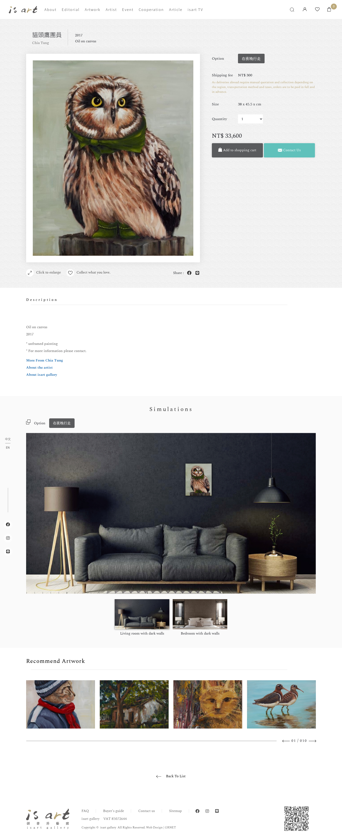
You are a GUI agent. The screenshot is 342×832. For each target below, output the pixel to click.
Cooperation (151, 9)
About (50, 9)
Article (175, 9)
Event (127, 9)
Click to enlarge (43, 273)
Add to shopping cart (237, 150)
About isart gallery (41, 374)
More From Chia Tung (44, 360)
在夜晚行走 (62, 423)
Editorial (71, 9)
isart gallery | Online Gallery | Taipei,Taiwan (23, 9)
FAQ (85, 811)
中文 (8, 439)
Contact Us (289, 150)
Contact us (146, 811)
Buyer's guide (113, 811)
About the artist (39, 367)
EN (8, 447)
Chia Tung (40, 43)
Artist (111, 9)
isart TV (195, 9)
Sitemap (175, 811)
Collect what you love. (88, 273)
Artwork (92, 9)
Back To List (175, 776)
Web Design (154, 827)
